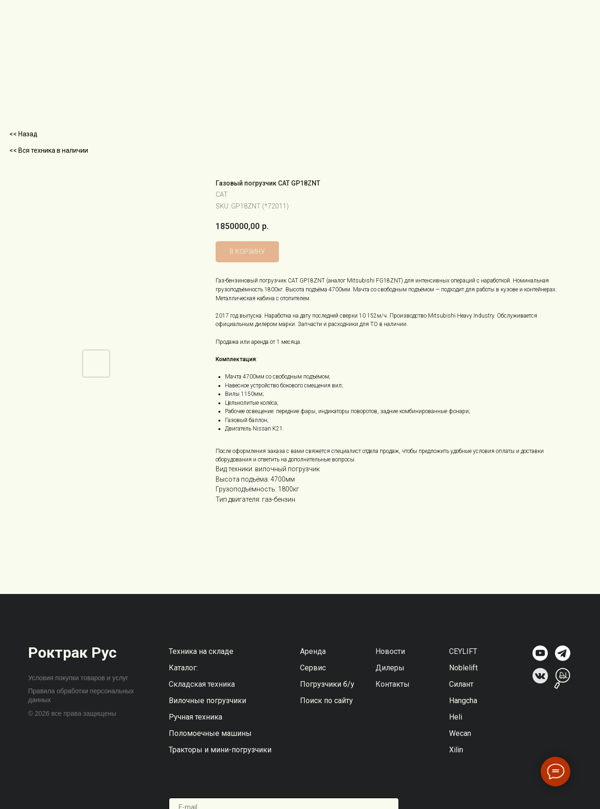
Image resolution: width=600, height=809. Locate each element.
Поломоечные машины (210, 733)
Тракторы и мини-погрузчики (220, 749)
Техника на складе (201, 651)
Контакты (392, 684)
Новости (390, 651)
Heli (455, 717)
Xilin (456, 749)
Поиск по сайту (326, 700)
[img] (540, 653)
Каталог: (183, 667)
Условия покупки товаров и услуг (78, 678)
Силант (461, 684)
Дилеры (390, 667)
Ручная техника (195, 717)
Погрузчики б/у (327, 684)
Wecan (460, 733)
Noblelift (463, 667)
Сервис (313, 667)
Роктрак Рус (72, 652)
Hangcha (463, 700)
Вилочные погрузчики (207, 700)
